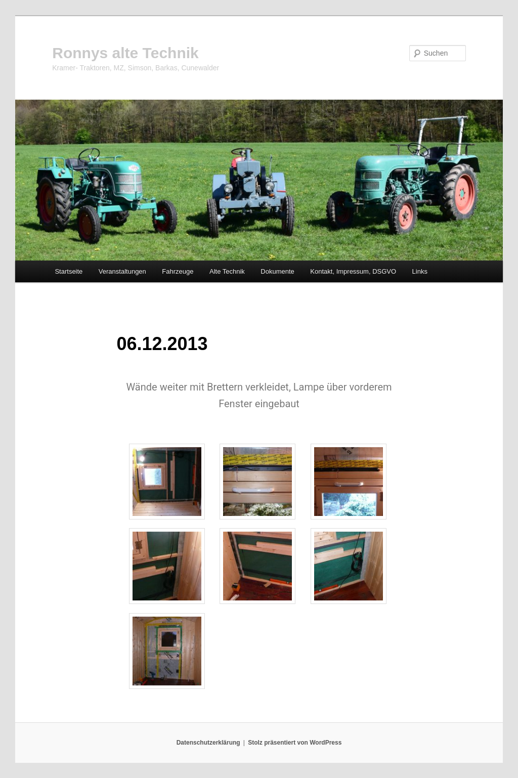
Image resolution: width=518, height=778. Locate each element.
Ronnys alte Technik (125, 53)
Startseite (68, 271)
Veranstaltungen (122, 271)
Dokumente (277, 271)
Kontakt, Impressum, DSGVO (353, 271)
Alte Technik (227, 271)
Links (419, 271)
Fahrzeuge (177, 271)
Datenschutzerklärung (208, 742)
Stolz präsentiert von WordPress (294, 742)
